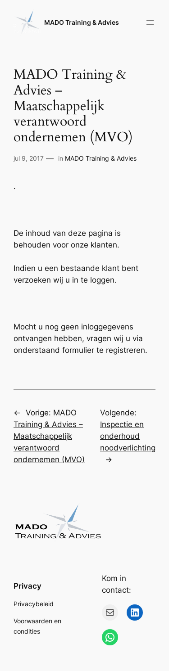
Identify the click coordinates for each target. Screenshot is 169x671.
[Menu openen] (150, 22)
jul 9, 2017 (29, 158)
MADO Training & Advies (81, 22)
